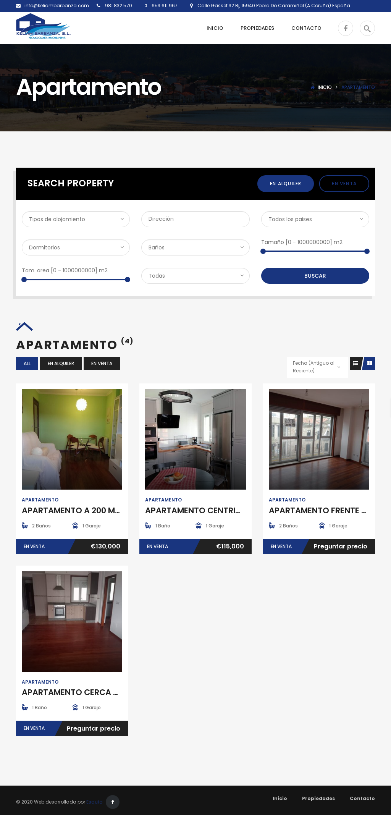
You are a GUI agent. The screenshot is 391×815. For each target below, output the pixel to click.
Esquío (94, 802)
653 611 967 (164, 5)
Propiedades (318, 798)
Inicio (325, 87)
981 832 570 (118, 5)
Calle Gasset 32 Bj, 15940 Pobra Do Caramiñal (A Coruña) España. (272, 5)
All (27, 363)
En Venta (344, 183)
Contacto (362, 798)
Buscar (315, 276)
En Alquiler (285, 183)
